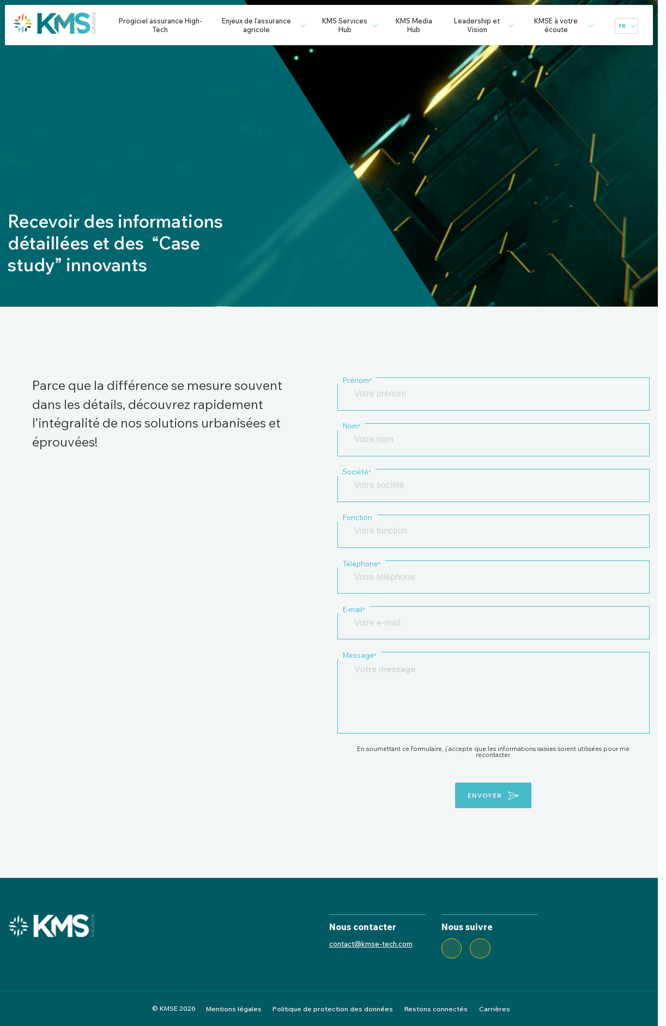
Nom (351, 426)
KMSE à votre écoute (556, 25)
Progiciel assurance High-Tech (160, 25)
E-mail (353, 609)
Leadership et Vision (477, 25)
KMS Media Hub (414, 25)
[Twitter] (480, 948)
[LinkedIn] (451, 948)
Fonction (357, 517)
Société (356, 471)
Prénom (356, 380)
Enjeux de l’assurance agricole (256, 25)
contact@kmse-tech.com (371, 943)
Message (359, 655)
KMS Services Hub (344, 25)
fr (622, 26)
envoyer (485, 795)
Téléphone (361, 563)
